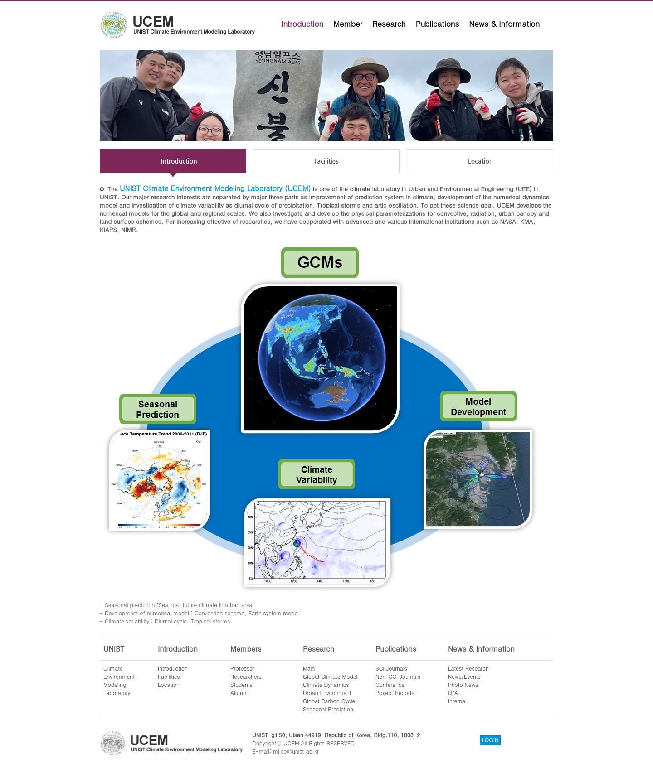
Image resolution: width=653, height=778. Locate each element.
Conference (389, 684)
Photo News (463, 684)
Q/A (453, 692)
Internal (457, 701)
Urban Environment (327, 692)
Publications (437, 23)
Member (347, 23)
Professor (242, 668)
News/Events (464, 676)
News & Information (504, 23)
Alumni (239, 692)
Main (309, 668)
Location (169, 684)
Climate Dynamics (326, 684)
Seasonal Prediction (328, 709)
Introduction (302, 23)
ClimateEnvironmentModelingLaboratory (119, 680)
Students (241, 684)
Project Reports (394, 692)
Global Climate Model (330, 676)
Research (389, 23)
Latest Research (468, 668)
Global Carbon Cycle (329, 701)
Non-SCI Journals (397, 676)
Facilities (169, 676)
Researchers (246, 676)
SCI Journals (391, 668)
